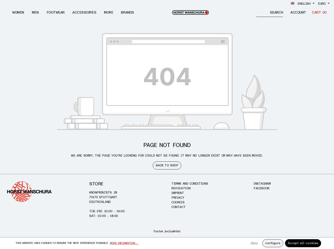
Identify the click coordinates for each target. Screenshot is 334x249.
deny (254, 243)
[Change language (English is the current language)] (302, 4)
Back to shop (167, 165)
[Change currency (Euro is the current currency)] (324, 4)
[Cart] (319, 12)
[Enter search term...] (263, 12)
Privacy (177, 198)
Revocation (180, 188)
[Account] (298, 12)
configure (272, 243)
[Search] (276, 12)
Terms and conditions (189, 184)
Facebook (261, 188)
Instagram (262, 184)
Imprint (177, 193)
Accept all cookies (303, 243)
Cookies (177, 202)
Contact (178, 207)
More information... (124, 243)
